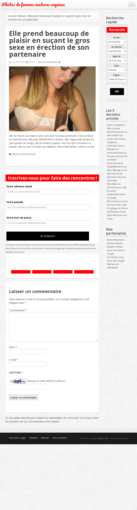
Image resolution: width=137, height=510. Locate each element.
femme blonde (28, 154)
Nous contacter (60, 437)
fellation (16, 154)
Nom (12, 347)
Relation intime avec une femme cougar (116, 250)
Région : (117, 75)
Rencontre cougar (17, 437)
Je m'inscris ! (47, 236)
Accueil (12, 16)
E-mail (12, 359)
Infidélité (33, 437)
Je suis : (117, 37)
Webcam (45, 437)
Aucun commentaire (49, 62)
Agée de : (116, 56)
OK (117, 91)
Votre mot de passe (18, 217)
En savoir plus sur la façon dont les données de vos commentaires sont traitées (52, 419)
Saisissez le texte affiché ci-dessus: (46, 380)
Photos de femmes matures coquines (33, 4)
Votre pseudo (14, 202)
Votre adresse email (19, 186)
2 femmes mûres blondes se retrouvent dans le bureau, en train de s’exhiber (117, 152)
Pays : (117, 66)
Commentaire (18, 310)
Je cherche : (117, 47)
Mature (22, 16)
